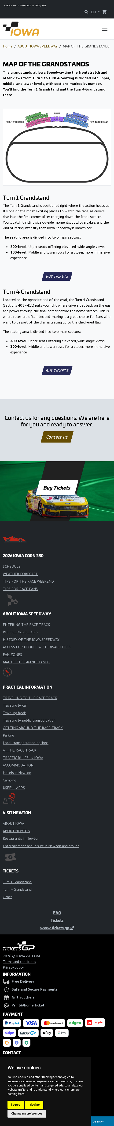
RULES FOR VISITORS (20, 632)
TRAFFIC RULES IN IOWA (23, 757)
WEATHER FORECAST (20, 573)
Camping (9, 780)
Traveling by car (15, 705)
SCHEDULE (12, 566)
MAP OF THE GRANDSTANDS (26, 662)
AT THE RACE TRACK (20, 750)
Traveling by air (14, 712)
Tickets (57, 920)
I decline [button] (34, 1104)
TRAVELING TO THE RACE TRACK (30, 697)
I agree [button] (15, 1104)
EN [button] (94, 12)
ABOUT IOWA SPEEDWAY (38, 46)
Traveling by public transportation (29, 720)
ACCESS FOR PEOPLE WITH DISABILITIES (36, 647)
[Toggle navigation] (104, 28)
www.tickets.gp (57, 927)
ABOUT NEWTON (16, 830)
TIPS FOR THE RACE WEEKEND (28, 581)
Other (7, 896)
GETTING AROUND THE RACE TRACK (33, 727)
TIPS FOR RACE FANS (20, 588)
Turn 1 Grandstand (17, 881)
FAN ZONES (12, 654)
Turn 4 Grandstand (17, 889)
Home (7, 46)
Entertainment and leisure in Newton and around (41, 845)
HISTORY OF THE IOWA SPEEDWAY (31, 639)
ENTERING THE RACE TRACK (26, 624)
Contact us (57, 437)
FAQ (57, 912)
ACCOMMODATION (18, 765)
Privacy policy (13, 967)
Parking (8, 735)
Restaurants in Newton (21, 838)
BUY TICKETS (57, 276)
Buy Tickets (57, 487)
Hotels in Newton (17, 772)
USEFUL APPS (14, 787)
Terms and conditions (19, 961)
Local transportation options (25, 742)
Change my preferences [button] (26, 1113)
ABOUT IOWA (13, 823)
